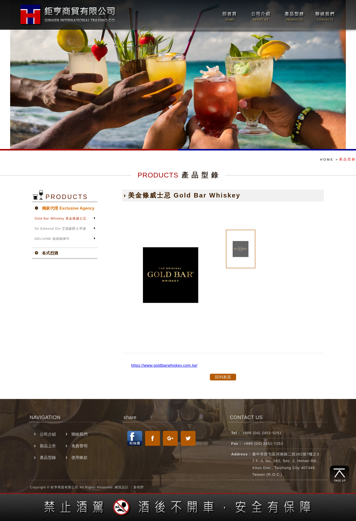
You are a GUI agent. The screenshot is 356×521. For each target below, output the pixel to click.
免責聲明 (79, 446)
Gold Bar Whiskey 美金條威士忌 (60, 218)
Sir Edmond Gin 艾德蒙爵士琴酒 (60, 228)
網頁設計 (122, 487)
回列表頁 (223, 377)
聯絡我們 (323, 15)
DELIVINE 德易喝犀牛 (52, 239)
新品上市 (48, 446)
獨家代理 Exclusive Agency (68, 208)
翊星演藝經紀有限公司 (69, 14)
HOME (327, 159)
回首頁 (229, 15)
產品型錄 (293, 15)
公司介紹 (260, 15)
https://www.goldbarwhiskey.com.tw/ (164, 365)
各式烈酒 (50, 253)
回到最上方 (339, 475)
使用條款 (79, 457)
